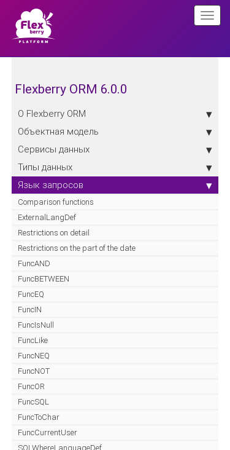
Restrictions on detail (54, 232)
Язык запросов (115, 185)
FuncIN (30, 309)
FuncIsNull (36, 325)
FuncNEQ (34, 355)
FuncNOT (34, 371)
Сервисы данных (115, 149)
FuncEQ (31, 294)
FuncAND (34, 263)
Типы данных (115, 167)
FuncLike (33, 340)
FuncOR (31, 386)
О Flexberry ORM (115, 114)
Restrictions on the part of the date (77, 248)
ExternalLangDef (47, 217)
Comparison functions (56, 202)
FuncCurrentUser (47, 432)
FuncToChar (38, 417)
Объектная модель (115, 131)
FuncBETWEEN (43, 279)
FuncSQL (33, 402)
